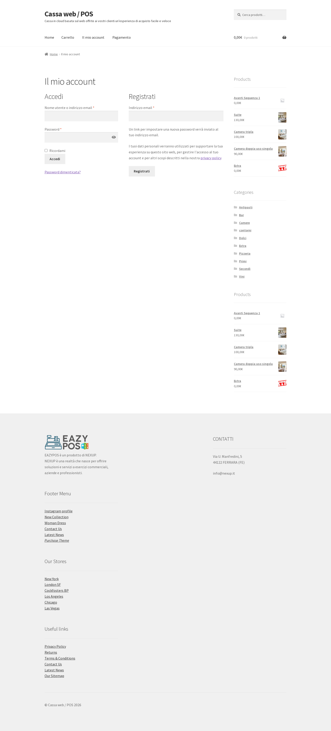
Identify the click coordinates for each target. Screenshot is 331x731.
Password (53, 129)
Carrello (67, 37)
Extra (242, 246)
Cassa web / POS (69, 13)
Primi (243, 261)
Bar (241, 215)
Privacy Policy (55, 646)
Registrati (142, 171)
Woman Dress (55, 523)
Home (49, 37)
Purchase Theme (57, 540)
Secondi (244, 269)
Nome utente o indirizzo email (69, 107)
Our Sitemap (54, 675)
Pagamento (121, 37)
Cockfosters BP (57, 590)
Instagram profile (59, 511)
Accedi (55, 159)
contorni (245, 230)
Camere (244, 223)
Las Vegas (52, 608)
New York (52, 579)
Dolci (242, 238)
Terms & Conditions (60, 658)
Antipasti (246, 207)
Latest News (54, 534)
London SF (53, 584)
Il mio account (93, 37)
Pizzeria (244, 253)
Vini (242, 276)
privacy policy (210, 158)
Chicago (51, 602)
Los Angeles (54, 596)
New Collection (56, 517)
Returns (51, 652)
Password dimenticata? (63, 172)
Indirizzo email (141, 107)
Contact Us (53, 528)
